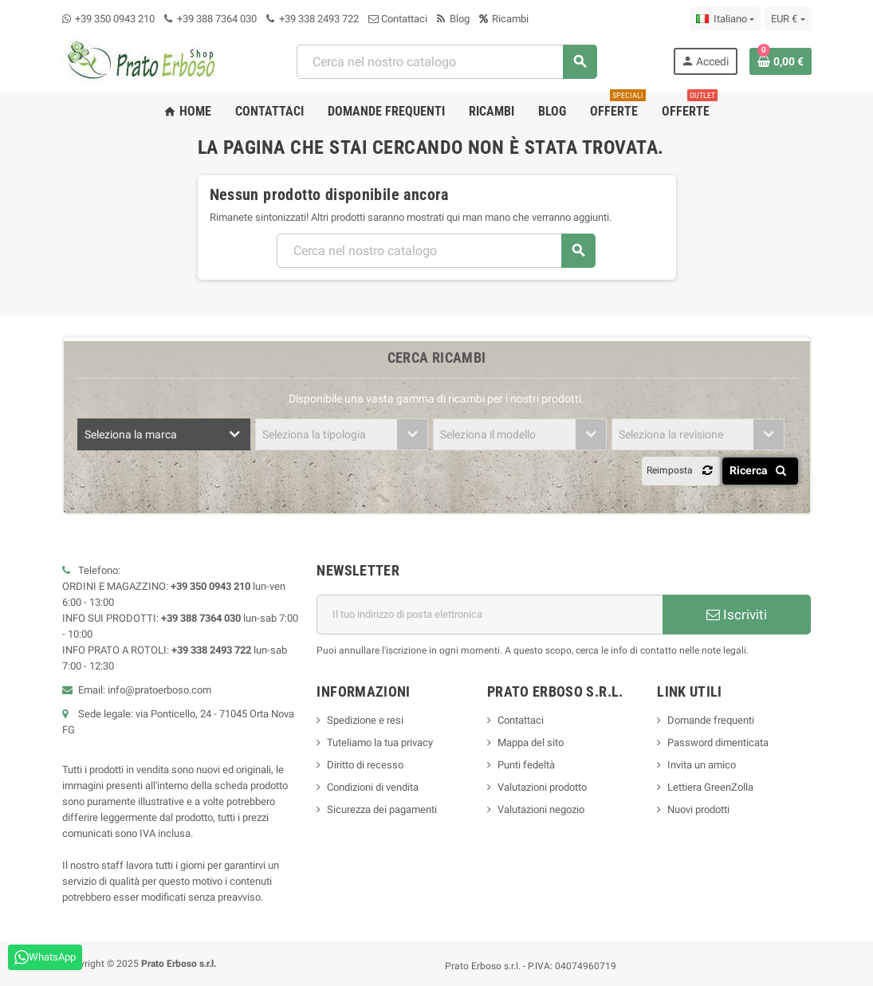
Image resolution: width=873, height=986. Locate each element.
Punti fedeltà (526, 765)
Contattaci (397, 19)
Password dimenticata (718, 742)
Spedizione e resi (365, 720)
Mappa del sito (530, 742)
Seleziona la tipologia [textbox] (314, 434)
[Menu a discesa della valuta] (788, 19)
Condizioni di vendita (373, 787)
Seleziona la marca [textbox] (131, 434)
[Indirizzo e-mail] (490, 614)
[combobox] (446, 62)
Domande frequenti (710, 720)
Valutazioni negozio (540, 809)
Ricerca (760, 470)
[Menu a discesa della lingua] (725, 19)
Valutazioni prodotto (542, 787)
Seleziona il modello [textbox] (488, 434)
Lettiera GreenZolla (710, 787)
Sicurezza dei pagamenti (382, 809)
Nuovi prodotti (698, 809)
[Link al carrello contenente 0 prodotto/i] (780, 61)
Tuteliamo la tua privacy (380, 742)
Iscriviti (736, 615)
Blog (453, 19)
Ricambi (504, 19)
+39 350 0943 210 (115, 19)
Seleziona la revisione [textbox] (671, 434)
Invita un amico (701, 765)
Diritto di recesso (365, 765)
